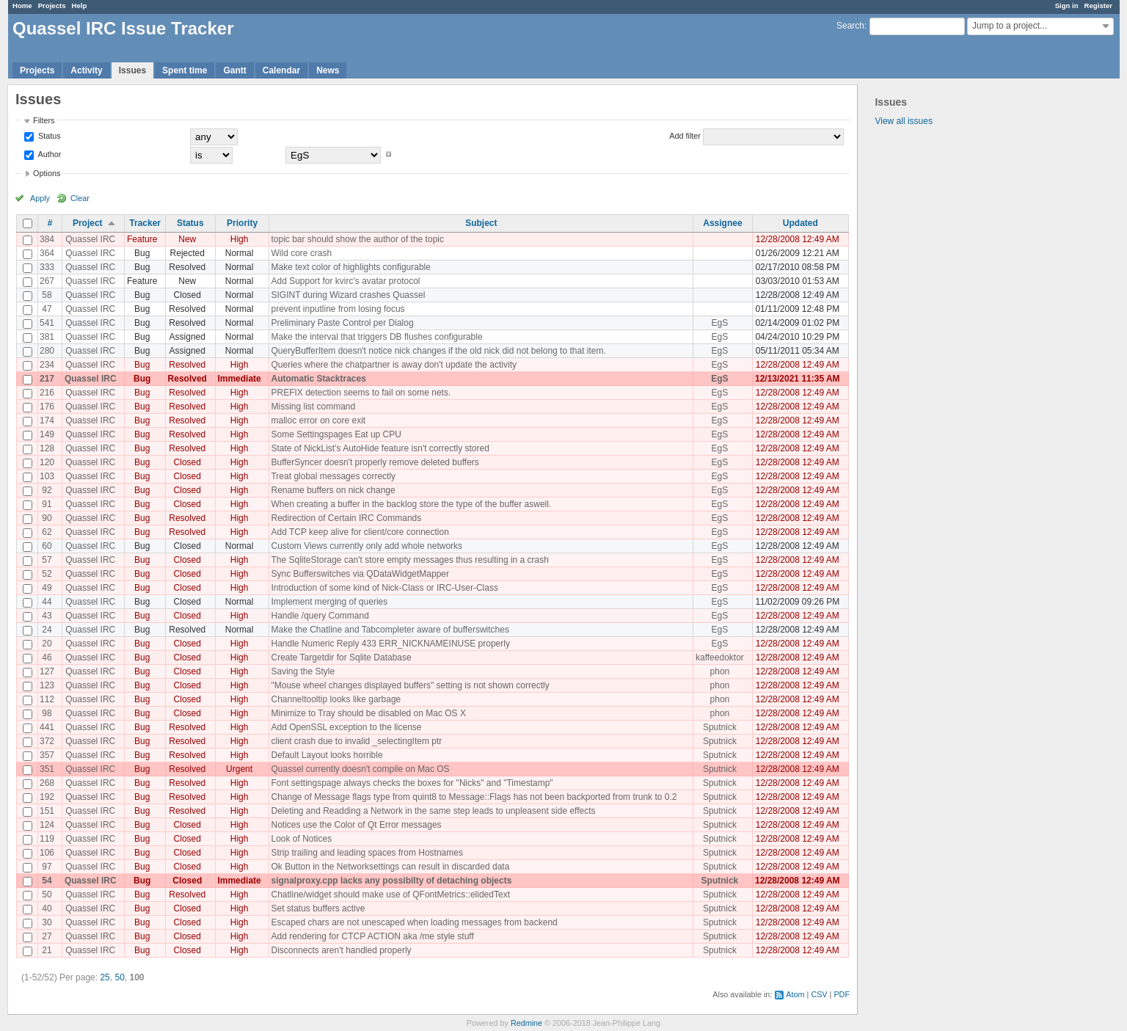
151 (47, 811)
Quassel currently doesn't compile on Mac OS (360, 769)
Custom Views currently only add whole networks (366, 546)
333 (47, 267)
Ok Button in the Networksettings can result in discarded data (390, 866)
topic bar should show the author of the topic (357, 239)
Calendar (281, 70)
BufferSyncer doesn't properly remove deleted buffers (374, 462)
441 (47, 727)
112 (47, 699)
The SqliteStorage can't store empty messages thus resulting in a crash (409, 560)
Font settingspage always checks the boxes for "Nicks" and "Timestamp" (411, 783)
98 (46, 713)
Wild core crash (301, 253)
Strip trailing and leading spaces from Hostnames (366, 853)
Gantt (234, 70)
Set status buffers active (318, 908)
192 (47, 797)
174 (47, 420)
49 (46, 588)
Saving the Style (303, 671)
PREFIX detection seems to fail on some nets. (361, 392)
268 (47, 783)
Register (1098, 5)
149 (47, 434)
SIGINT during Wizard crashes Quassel (348, 295)
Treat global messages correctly (333, 476)
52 (46, 574)
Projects (52, 5)
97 (46, 866)
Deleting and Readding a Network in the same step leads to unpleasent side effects (433, 811)
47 (46, 309)
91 (46, 504)
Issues (132, 70)
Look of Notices (301, 839)
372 (47, 741)
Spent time (184, 70)
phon (720, 671)
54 (46, 880)
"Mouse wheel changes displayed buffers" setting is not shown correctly (410, 685)
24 (46, 629)
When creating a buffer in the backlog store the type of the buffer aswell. (411, 504)
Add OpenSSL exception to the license (346, 727)
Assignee (722, 223)
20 (46, 643)
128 (47, 448)
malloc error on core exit (318, 420)
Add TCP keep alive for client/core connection (359, 532)
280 (47, 351)
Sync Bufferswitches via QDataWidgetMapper (360, 574)
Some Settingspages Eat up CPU (336, 434)
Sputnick (720, 727)
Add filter (685, 135)
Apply (40, 198)
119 (47, 839)
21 (46, 950)
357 (47, 755)
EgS (720, 323)
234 (47, 365)
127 (47, 671)
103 (47, 476)
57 (46, 560)
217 (47, 379)
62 (46, 532)
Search (850, 26)
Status (48, 135)
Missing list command (313, 406)
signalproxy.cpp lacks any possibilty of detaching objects (391, 880)
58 (46, 295)
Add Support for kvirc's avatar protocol (345, 281)
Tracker (145, 223)
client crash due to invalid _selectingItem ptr (356, 741)
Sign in (1067, 5)
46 (46, 657)
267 (47, 281)
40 (46, 908)
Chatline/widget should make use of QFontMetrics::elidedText (390, 894)
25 (104, 977)
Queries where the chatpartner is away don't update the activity (393, 365)
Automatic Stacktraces (318, 379)
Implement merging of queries (329, 602)
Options (46, 173)
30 (46, 922)
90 (46, 518)
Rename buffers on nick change (333, 490)
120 (47, 462)
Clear (80, 198)
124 (47, 825)
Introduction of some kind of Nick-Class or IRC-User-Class (384, 588)
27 (46, 936)
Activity (86, 70)
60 (46, 546)
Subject (481, 223)
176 (47, 406)
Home (22, 5)
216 (47, 392)
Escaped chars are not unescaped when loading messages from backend (414, 922)
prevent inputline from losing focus (337, 309)
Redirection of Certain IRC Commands (346, 518)
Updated (800, 223)
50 (46, 894)
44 (46, 602)
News (327, 70)
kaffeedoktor (720, 657)
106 (47, 853)
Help (79, 5)
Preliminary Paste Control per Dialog (342, 323)
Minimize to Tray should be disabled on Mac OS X (368, 713)
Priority (242, 223)
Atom (795, 994)
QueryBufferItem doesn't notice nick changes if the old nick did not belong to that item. (438, 351)
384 (47, 239)
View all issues (903, 121)
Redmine (526, 1023)
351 (47, 769)
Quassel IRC (90, 239)
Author (48, 154)
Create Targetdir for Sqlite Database (341, 657)
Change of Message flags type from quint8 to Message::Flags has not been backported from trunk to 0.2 (473, 797)
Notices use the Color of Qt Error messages (356, 825)
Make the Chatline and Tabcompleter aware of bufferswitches (389, 629)
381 (47, 337)
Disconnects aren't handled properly (341, 950)
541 (47, 323)
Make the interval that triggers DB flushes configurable (376, 337)
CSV (819, 994)
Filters (43, 120)
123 (47, 685)
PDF (842, 994)
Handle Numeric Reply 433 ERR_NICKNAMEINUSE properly (390, 643)
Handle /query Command (319, 616)
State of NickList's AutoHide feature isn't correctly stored (380, 448)
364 (47, 253)
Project (88, 223)
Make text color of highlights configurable (350, 267)
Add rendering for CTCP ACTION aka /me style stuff (372, 936)
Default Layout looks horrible (326, 755)
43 (46, 616)
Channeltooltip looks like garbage (336, 699)
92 (46, 490)
